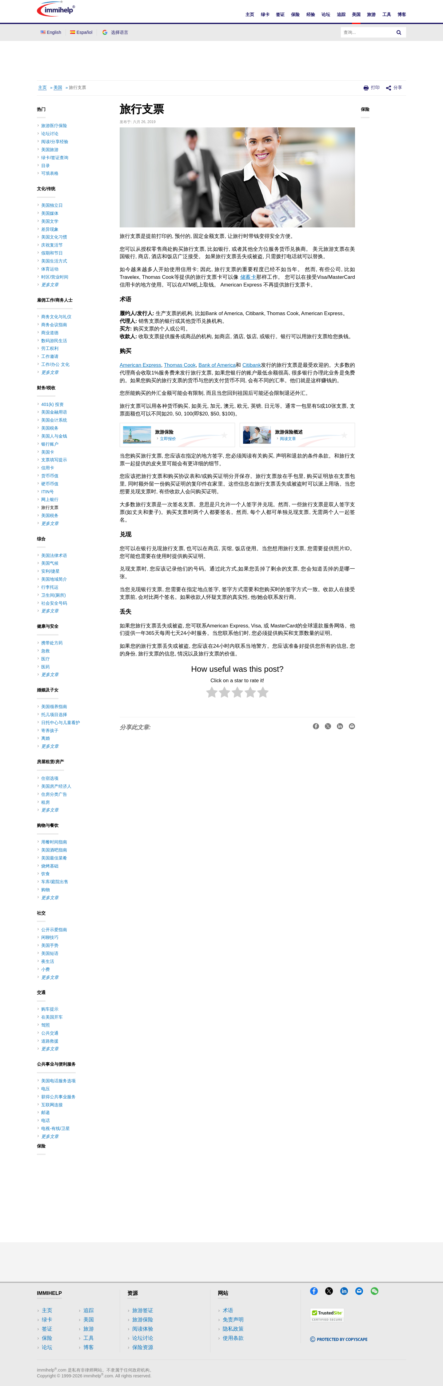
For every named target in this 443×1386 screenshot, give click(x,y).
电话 (45, 1120)
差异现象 (49, 229)
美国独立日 (52, 205)
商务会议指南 (54, 324)
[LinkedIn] (347, 1293)
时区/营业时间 (54, 276)
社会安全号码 (54, 603)
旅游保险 (142, 1320)
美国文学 (49, 221)
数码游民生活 (54, 340)
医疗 (45, 658)
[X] (332, 1293)
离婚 (45, 738)
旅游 (371, 14)
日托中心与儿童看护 (60, 722)
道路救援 (49, 1041)
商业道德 (49, 332)
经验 (310, 14)
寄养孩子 (49, 730)
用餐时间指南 (54, 841)
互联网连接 (52, 1104)
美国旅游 (49, 149)
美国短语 (49, 953)
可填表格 (49, 173)
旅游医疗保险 (54, 125)
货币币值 (49, 475)
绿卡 (265, 14)
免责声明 (233, 1320)
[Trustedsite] (327, 1320)
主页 (249, 14)
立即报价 (168, 438)
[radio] (212, 693)
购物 (45, 889)
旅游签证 (142, 1310)
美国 (356, 14)
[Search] (399, 32)
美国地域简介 (54, 579)
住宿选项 (49, 778)
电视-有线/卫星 (55, 1128)
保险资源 (142, 1347)
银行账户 (49, 444)
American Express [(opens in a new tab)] (140, 365)
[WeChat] (377, 1293)
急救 (45, 650)
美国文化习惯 (54, 236)
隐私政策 (233, 1329)
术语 (228, 1310)
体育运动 (49, 268)
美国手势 (49, 945)
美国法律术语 (54, 555)
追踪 (341, 14)
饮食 (45, 873)
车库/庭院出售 (54, 881)
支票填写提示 (54, 459)
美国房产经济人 (56, 786)
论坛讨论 (49, 133)
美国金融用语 (54, 412)
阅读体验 (142, 1329)
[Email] (362, 1293)
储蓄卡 (248, 277)
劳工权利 (49, 348)
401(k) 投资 (52, 404)
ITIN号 (47, 491)
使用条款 (233, 1338)
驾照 (45, 1025)
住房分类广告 (54, 794)
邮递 (45, 1112)
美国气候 (49, 563)
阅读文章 (288, 438)
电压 (45, 1088)
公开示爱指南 (54, 929)
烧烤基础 (49, 865)
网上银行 (49, 499)
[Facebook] (317, 1293)
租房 (45, 802)
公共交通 (49, 1033)
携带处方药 (52, 642)
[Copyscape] (338, 1340)
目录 (45, 165)
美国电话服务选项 (58, 1080)
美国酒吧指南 (54, 849)
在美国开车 (52, 1017)
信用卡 (47, 467)
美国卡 (47, 452)
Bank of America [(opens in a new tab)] (217, 365)
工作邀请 (49, 356)
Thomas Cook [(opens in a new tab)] (180, 365)
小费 (45, 969)
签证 (280, 14)
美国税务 (49, 428)
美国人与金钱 (54, 436)
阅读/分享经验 (54, 141)
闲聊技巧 (49, 937)
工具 (386, 14)
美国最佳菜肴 (54, 857)
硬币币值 (49, 483)
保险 (295, 14)
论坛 (325, 14)
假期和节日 (52, 252)
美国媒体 (49, 213)
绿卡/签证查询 (54, 157)
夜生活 (47, 961)
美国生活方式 (54, 260)
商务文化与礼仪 (56, 316)
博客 (401, 14)
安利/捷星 (50, 571)
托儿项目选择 (54, 714)
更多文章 (49, 284)
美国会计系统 (54, 420)
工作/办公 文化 (55, 364)
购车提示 (49, 1009)
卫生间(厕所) (53, 595)
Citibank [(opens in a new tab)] (251, 365)
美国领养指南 (54, 706)
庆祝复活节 (52, 244)
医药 (45, 666)
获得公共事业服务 (58, 1096)
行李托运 (49, 587)
